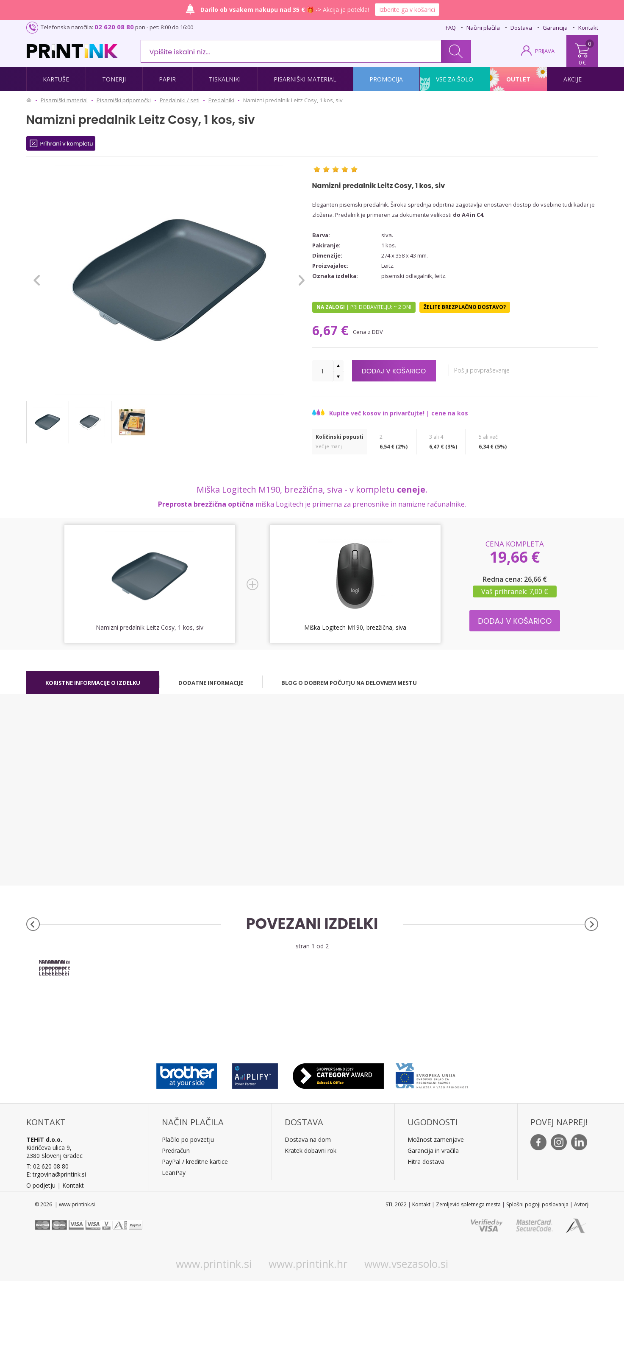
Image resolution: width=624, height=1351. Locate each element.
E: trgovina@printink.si (56, 1244)
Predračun (176, 1220)
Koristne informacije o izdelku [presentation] (92, 683)
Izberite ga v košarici (407, 10)
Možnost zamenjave (436, 1209)
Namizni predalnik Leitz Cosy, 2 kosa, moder (383, 1035)
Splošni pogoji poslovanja (537, 1274)
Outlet (518, 79)
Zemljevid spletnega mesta (468, 1274)
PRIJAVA (545, 51)
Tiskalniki (225, 79)
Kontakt (588, 27)
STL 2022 (396, 1274)
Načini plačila (483, 27)
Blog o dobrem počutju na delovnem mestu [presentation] (349, 683)
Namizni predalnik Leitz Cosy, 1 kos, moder (97, 1032)
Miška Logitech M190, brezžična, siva (355, 627)
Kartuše (56, 79)
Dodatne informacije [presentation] (210, 683)
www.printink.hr (308, 1333)
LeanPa (172, 1243)
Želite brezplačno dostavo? (465, 307)
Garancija (555, 27)
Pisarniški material (305, 79)
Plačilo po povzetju (188, 1209)
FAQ (451, 27)
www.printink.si (214, 1333)
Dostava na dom (308, 1209)
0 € (582, 62)
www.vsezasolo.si (406, 1333)
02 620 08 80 (114, 26)
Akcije (572, 79)
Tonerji (114, 79)
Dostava (521, 27)
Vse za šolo (454, 79)
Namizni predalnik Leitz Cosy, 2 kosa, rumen (527, 1035)
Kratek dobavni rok (310, 1220)
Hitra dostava (426, 1232)
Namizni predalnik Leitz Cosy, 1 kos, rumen (240, 1032)
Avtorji (582, 1274)
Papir (167, 79)
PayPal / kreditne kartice (195, 1232)
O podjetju (40, 1255)
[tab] (92, 682)
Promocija (386, 79)
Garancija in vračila (433, 1220)
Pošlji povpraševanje (501, 370)
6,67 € (332, 330)
